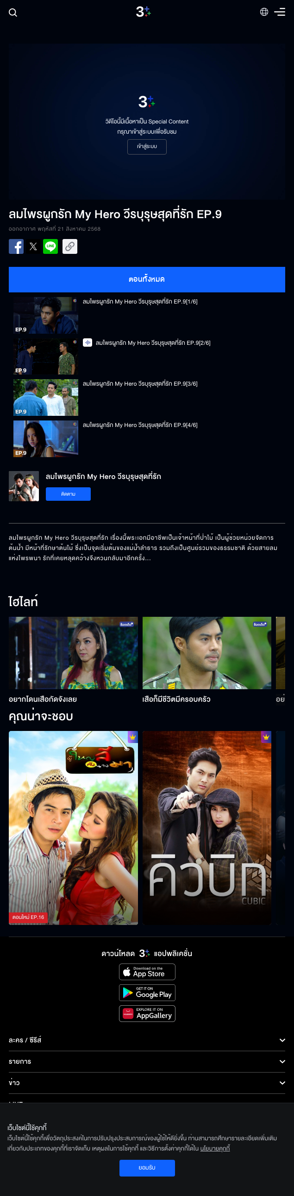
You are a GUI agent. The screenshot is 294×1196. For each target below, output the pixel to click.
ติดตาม (68, 494)
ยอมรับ (146, 1167)
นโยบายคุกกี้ (215, 1148)
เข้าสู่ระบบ (147, 146)
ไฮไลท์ (23, 603)
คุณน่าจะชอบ (41, 717)
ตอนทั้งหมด (147, 279)
